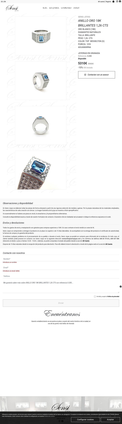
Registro (109, 2)
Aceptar (110, 419)
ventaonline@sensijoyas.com (71, 236)
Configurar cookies (85, 419)
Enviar (61, 300)
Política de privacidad (113, 294)
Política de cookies (49, 416)
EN (5, 2)
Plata (45, 8)
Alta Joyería (54, 8)
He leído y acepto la (108, 294)
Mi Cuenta (86, 238)
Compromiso (66, 8)
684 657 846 (115, 236)
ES (2, 2)
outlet (76, 8)
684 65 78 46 (104, 236)
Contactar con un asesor (96, 75)
